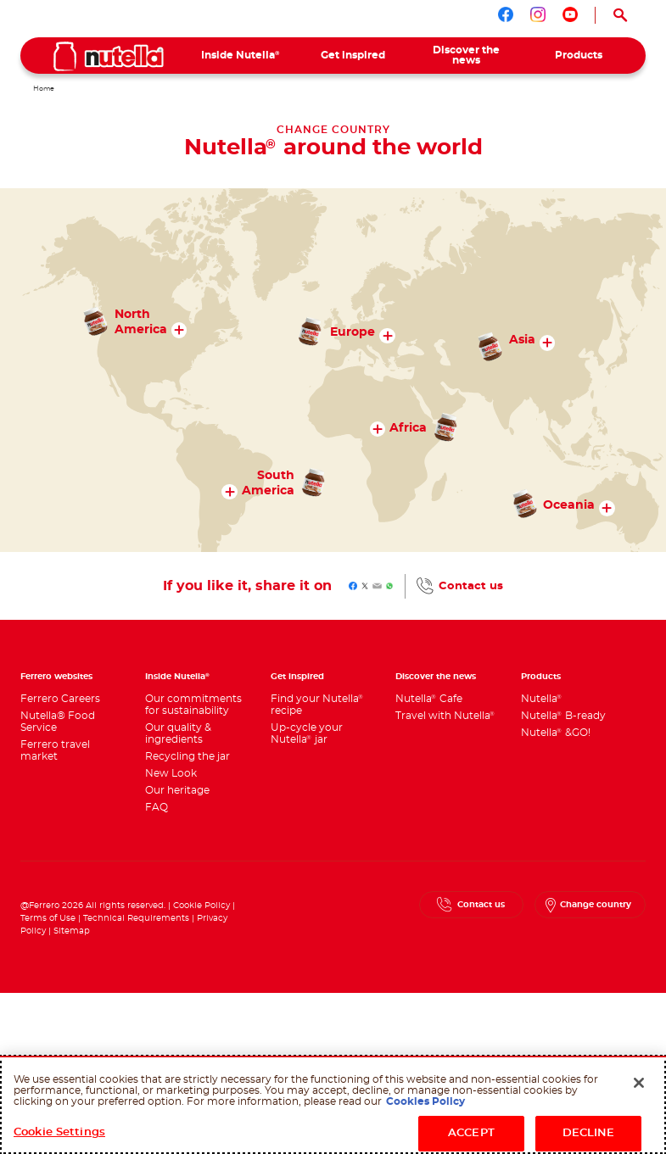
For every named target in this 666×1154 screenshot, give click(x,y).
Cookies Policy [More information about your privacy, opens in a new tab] (425, 1101)
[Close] (639, 1082)
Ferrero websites (56, 676)
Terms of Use (48, 918)
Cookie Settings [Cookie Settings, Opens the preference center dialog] (59, 1132)
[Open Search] (621, 15)
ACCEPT (471, 1133)
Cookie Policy (201, 905)
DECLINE (588, 1133)
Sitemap (71, 931)
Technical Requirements (137, 918)
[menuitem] (240, 56)
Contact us (471, 586)
